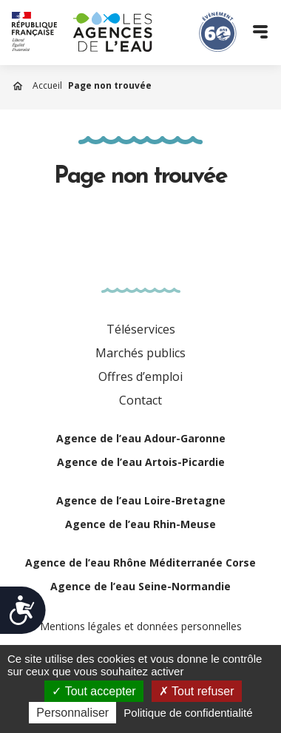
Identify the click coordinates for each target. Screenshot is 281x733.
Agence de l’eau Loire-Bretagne (141, 500)
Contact (140, 400)
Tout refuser (196, 691)
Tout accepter (93, 691)
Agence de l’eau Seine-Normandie (140, 586)
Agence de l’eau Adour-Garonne (141, 438)
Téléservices (140, 329)
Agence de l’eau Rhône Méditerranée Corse (140, 562)
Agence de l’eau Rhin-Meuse (140, 524)
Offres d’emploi (140, 376)
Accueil (47, 86)
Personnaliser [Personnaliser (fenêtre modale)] (72, 712)
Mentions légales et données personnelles (141, 626)
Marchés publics (140, 353)
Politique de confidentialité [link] (187, 712)
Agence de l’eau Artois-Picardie (141, 462)
